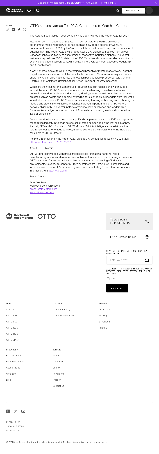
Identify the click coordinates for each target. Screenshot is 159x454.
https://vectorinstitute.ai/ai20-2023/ (50, 142)
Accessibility (12, 431)
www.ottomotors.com (42, 192)
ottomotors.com (57, 171)
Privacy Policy (13, 422)
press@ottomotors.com (43, 189)
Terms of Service (15, 426)
